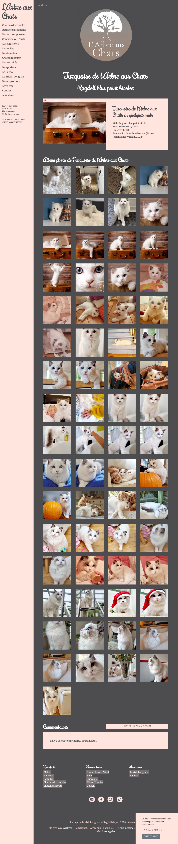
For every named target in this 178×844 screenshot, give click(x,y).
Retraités (50, 771)
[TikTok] (120, 791)
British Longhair (139, 764)
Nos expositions (11, 81)
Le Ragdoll (8, 72)
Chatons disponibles (13, 25)
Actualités (8, 95)
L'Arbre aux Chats (17, 11)
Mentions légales (106, 823)
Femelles (49, 768)
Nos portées (9, 67)
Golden (91, 778)
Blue (90, 768)
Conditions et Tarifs (13, 39)
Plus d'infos (151, 836)
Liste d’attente (10, 43)
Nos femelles (9, 53)
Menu (46, 5)
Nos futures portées (13, 34)
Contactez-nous (10, 114)
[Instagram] (111, 791)
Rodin (126, 133)
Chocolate (93, 771)
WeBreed (68, 820)
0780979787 (9, 111)
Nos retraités (9, 62)
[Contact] (92, 791)
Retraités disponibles (14, 29)
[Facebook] (102, 791)
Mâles (48, 764)
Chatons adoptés (11, 57)
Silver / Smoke (95, 774)
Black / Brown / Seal (99, 764)
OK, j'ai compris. (153, 830)
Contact (6, 90)
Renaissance (140, 133)
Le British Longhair (13, 76)
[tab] (18, 25)
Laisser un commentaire (137, 718)
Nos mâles (8, 48)
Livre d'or (7, 85)
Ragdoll (134, 768)
